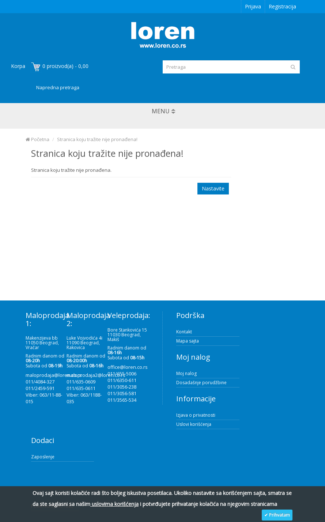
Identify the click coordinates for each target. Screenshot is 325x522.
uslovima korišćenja (114, 503)
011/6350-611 (121, 380)
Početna (37, 139)
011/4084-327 (40, 381)
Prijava (253, 6)
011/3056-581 (121, 393)
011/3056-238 (121, 386)
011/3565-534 (121, 400)
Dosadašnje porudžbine (201, 382)
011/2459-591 (40, 388)
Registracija (282, 6)
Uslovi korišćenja (193, 424)
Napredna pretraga (57, 87)
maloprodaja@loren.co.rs (54, 375)
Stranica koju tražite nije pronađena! (97, 139)
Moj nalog (186, 373)
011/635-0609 (81, 381)
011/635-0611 (81, 388)
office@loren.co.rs (127, 367)
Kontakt (184, 332)
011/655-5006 (121, 373)
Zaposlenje (42, 457)
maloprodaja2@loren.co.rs (96, 375)
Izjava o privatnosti (195, 415)
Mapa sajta (187, 341)
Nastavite (213, 188)
